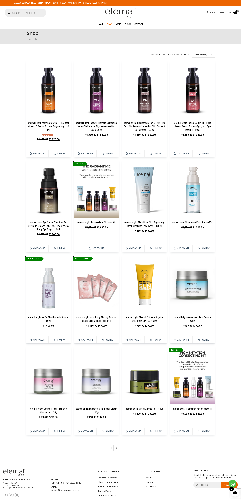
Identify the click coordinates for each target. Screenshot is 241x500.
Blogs (128, 24)
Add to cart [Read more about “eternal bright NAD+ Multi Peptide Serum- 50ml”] (37, 329)
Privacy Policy (104, 476)
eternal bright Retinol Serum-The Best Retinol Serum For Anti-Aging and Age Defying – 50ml (192, 126)
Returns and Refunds (108, 472)
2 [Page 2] (116, 433)
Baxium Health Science (16, 465)
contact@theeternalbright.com (65, 475)
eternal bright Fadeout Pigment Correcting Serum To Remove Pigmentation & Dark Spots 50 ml (96, 126)
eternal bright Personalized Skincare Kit (96, 218)
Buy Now (59, 150)
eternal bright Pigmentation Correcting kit (192, 398)
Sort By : (185, 54)
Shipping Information (108, 468)
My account (151, 472)
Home (100, 24)
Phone (54, 465)
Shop (109, 24)
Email (54, 473)
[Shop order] (203, 55)
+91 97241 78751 (58, 468)
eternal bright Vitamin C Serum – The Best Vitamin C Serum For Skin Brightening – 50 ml (48, 126)
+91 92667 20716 (73, 468)
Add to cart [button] (37, 150)
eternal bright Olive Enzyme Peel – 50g (144, 398)
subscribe (229, 470)
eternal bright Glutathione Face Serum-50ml (192, 218)
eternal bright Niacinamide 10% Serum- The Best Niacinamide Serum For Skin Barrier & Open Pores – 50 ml (144, 126)
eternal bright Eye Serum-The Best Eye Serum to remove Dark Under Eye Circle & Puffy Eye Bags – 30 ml (48, 222)
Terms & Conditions (107, 481)
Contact (138, 24)
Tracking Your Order (107, 463)
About (118, 24)
